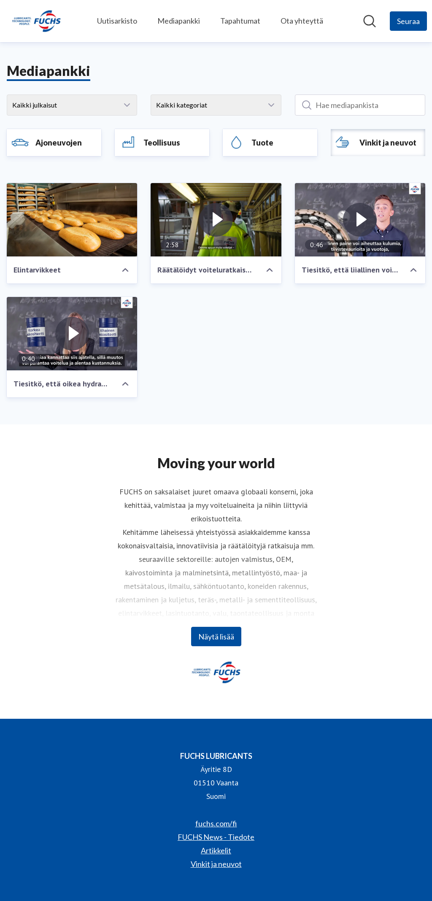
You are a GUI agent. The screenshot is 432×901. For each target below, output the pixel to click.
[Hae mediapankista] (369, 21)
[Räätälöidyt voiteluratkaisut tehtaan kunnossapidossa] (216, 219)
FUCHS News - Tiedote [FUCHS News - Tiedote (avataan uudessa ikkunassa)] (216, 837)
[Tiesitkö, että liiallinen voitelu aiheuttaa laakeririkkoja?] (360, 219)
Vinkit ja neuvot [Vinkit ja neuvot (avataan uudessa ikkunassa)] (216, 864)
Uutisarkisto (117, 20)
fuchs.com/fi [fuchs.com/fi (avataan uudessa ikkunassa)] (216, 823)
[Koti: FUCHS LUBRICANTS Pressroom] (36, 21)
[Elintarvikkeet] (72, 219)
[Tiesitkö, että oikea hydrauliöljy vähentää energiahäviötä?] (72, 333)
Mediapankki (178, 20)
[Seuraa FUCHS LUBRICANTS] (408, 21)
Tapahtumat (240, 20)
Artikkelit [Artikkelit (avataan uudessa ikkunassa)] (216, 850)
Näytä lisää (216, 636)
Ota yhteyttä (302, 20)
